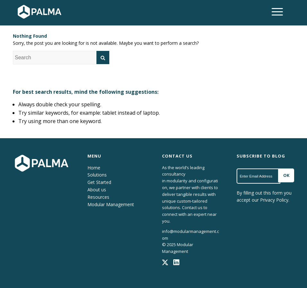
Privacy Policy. (274, 200)
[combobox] (61, 57)
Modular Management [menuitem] (110, 204)
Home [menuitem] (93, 168)
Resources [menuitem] (98, 197)
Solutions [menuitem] (97, 175)
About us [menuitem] (96, 190)
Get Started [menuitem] (99, 182)
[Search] (102, 57)
